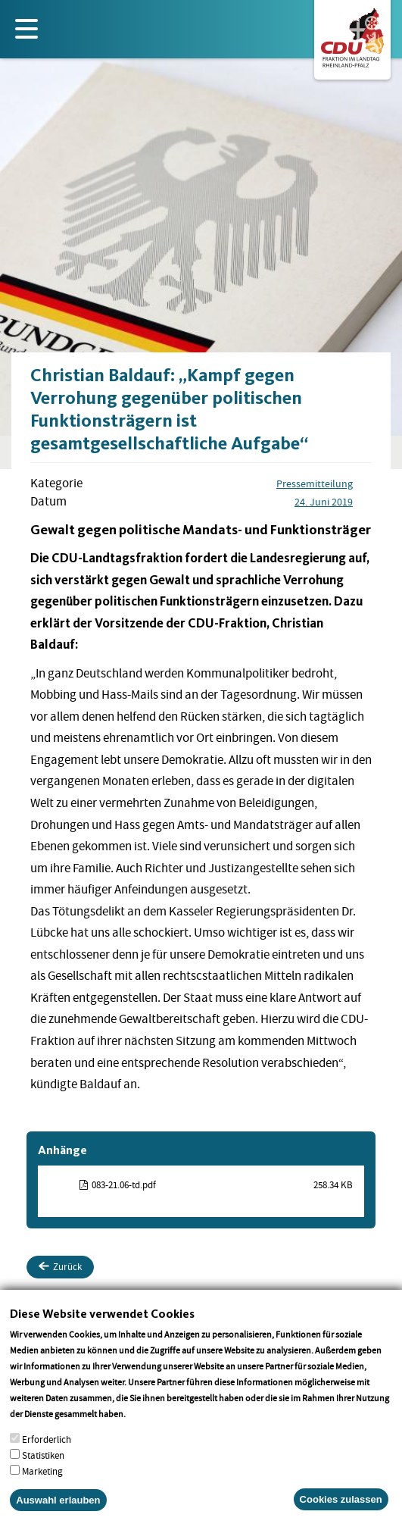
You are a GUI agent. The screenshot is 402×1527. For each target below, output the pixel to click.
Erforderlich (46, 1448)
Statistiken (43, 1464)
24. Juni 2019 (323, 501)
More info (147, 1422)
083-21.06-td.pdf (124, 1184)
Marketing (42, 1480)
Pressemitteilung (314, 483)
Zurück (60, 1266)
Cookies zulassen (341, 1508)
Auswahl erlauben (58, 1509)
